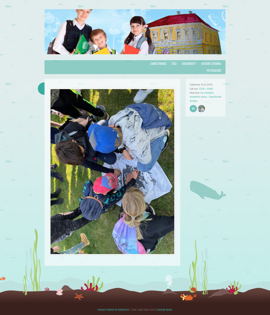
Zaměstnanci (158, 63)
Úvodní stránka (211, 63)
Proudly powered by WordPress (113, 309)
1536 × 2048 (206, 88)
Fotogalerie (214, 70)
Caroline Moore (164, 309)
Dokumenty (189, 63)
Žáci (174, 63)
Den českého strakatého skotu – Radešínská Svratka (205, 96)
